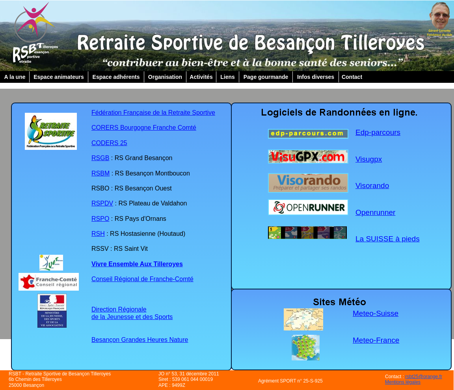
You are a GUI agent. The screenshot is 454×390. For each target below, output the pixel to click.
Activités (201, 77)
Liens (227, 77)
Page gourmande (266, 77)
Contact (352, 77)
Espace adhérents (116, 77)
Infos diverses (315, 77)
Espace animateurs (58, 77)
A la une (15, 77)
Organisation (165, 77)
